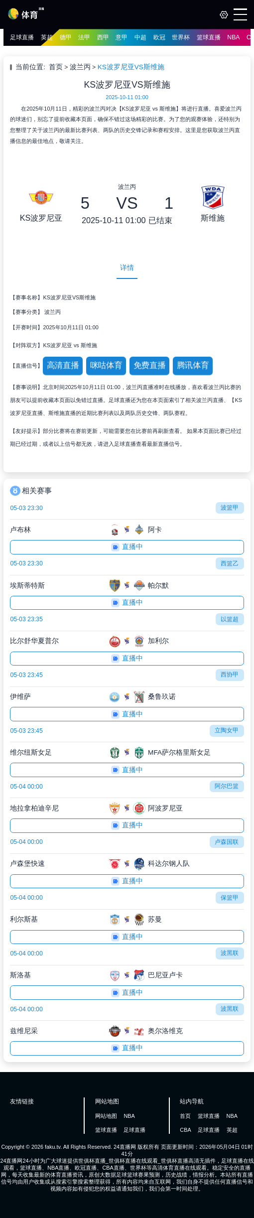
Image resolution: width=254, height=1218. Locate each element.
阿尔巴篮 (227, 786)
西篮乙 (230, 563)
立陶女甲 (227, 730)
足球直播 (22, 37)
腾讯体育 (192, 365)
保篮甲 (230, 897)
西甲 (103, 37)
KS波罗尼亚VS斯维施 (131, 67)
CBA (185, 1130)
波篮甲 (230, 507)
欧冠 (159, 37)
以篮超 (230, 619)
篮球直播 (209, 37)
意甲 (121, 37)
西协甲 (230, 674)
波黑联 (230, 952)
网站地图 (106, 1116)
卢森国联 (227, 841)
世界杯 (181, 37)
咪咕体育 (106, 365)
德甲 (66, 37)
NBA (233, 37)
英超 (47, 37)
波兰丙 (80, 67)
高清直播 (63, 365)
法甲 (84, 37)
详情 (127, 267)
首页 (56, 67)
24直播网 (125, 1147)
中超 (140, 37)
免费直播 (149, 365)
